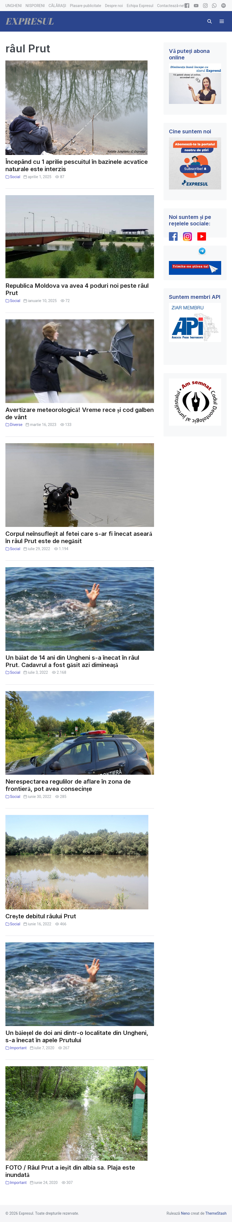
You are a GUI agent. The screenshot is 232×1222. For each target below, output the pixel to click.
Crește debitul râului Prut (40, 916)
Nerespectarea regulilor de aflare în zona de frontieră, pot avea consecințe (68, 785)
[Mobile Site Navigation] (222, 21)
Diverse (16, 424)
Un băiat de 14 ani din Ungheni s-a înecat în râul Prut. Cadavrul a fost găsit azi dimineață (72, 661)
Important (18, 1048)
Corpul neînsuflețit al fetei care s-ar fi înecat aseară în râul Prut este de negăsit (78, 537)
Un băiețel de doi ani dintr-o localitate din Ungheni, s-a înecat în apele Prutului (76, 1036)
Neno (185, 1213)
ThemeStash (216, 1213)
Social (15, 177)
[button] (209, 21)
